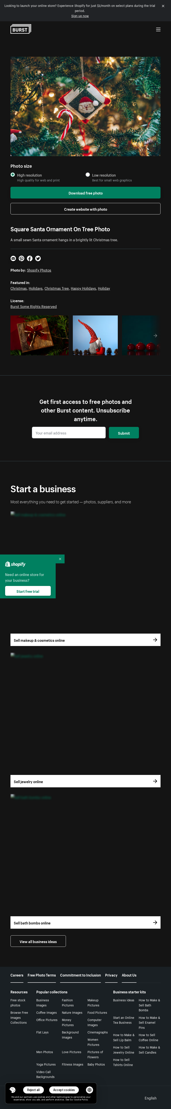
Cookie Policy (81, 1099)
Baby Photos (96, 1064)
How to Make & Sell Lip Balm (123, 1037)
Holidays (36, 288)
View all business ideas (38, 941)
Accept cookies (64, 1090)
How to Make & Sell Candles (149, 1050)
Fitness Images (72, 1064)
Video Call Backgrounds (45, 1074)
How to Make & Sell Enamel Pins (149, 1022)
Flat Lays (42, 1031)
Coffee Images (46, 1012)
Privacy (111, 974)
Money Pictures (68, 1022)
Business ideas (123, 999)
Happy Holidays (83, 288)
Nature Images (72, 1012)
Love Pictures (71, 1051)
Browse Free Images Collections (19, 1017)
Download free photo (86, 192)
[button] (12, 1089)
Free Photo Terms (42, 974)
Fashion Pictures (68, 1002)
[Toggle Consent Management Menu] (12, 1089)
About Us (129, 974)
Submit (124, 433)
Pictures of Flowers (95, 1054)
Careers (16, 974)
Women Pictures (93, 1042)
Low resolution (104, 174)
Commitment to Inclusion (80, 974)
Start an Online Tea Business (123, 1020)
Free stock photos (17, 1002)
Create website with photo (85, 209)
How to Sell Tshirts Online (123, 1062)
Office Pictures (46, 1019)
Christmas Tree (57, 288)
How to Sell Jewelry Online (123, 1050)
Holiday (104, 288)
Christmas (18, 288)
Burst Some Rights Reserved (33, 306)
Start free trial (27, 591)
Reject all (33, 1090)
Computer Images (95, 1022)
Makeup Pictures (93, 1002)
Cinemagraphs (98, 1031)
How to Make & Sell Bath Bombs (149, 1004)
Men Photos (44, 1051)
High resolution (29, 174)
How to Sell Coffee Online (148, 1037)
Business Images (42, 1002)
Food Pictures (97, 1012)
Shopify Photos (39, 269)
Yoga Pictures (46, 1064)
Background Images (70, 1034)
